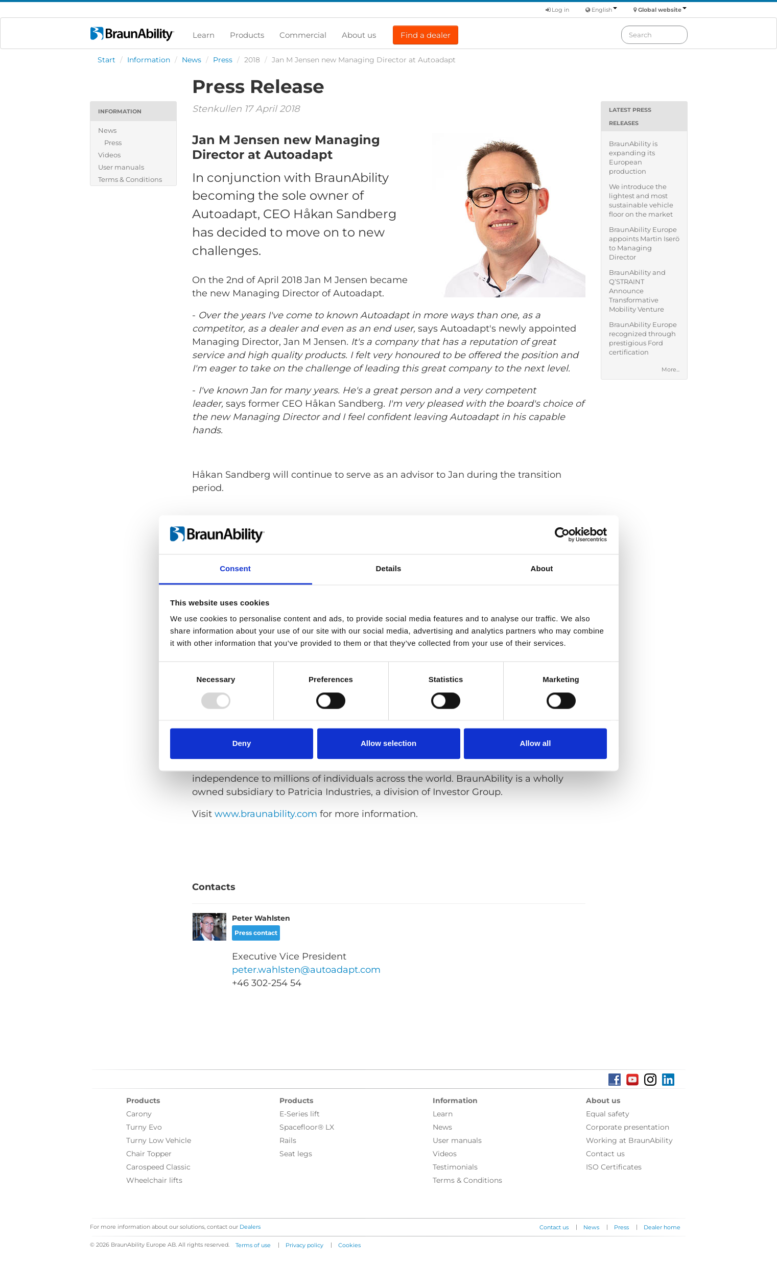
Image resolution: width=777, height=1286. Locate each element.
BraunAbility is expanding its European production (633, 157)
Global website (662, 9)
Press (222, 60)
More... (670, 369)
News (191, 60)
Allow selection (388, 743)
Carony (139, 1114)
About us (359, 35)
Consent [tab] (235, 569)
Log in (557, 9)
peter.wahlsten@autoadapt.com (306, 969)
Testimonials (455, 1167)
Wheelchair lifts (154, 1180)
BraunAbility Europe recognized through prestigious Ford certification (643, 338)
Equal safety (607, 1114)
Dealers (250, 1226)
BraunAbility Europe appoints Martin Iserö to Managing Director (644, 243)
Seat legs (295, 1154)
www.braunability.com (266, 814)
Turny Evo (144, 1127)
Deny (241, 743)
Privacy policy (304, 1245)
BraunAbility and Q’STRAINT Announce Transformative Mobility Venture (637, 290)
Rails (287, 1140)
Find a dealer (426, 35)
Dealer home (662, 1227)
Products (247, 35)
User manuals (121, 167)
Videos (109, 155)
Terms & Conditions (130, 179)
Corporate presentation (627, 1127)
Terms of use (253, 1245)
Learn (204, 35)
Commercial (302, 35)
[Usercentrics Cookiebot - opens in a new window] (562, 534)
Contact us (605, 1154)
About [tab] (542, 569)
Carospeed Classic (158, 1167)
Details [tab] (389, 569)
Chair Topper (149, 1154)
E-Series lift (299, 1114)
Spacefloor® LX (306, 1127)
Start (106, 60)
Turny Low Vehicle (158, 1140)
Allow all (535, 743)
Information (148, 60)
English (604, 9)
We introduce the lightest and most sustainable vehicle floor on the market (641, 200)
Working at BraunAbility (629, 1140)
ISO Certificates (614, 1167)
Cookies (349, 1245)
